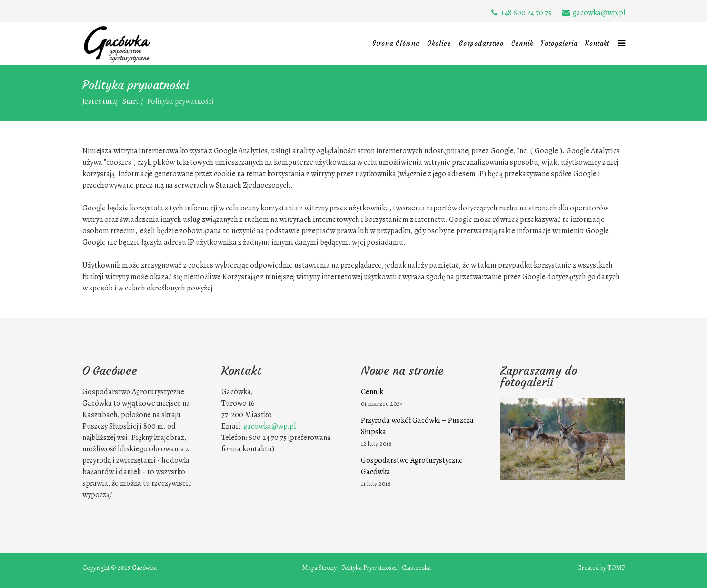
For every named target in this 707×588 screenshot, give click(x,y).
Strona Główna (395, 44)
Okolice (439, 44)
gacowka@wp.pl (599, 13)
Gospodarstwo (481, 44)
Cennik (522, 44)
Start (130, 101)
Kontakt (597, 44)
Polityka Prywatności (369, 567)
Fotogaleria (559, 44)
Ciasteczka (416, 567)
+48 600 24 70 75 (525, 13)
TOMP (616, 567)
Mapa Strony (319, 567)
